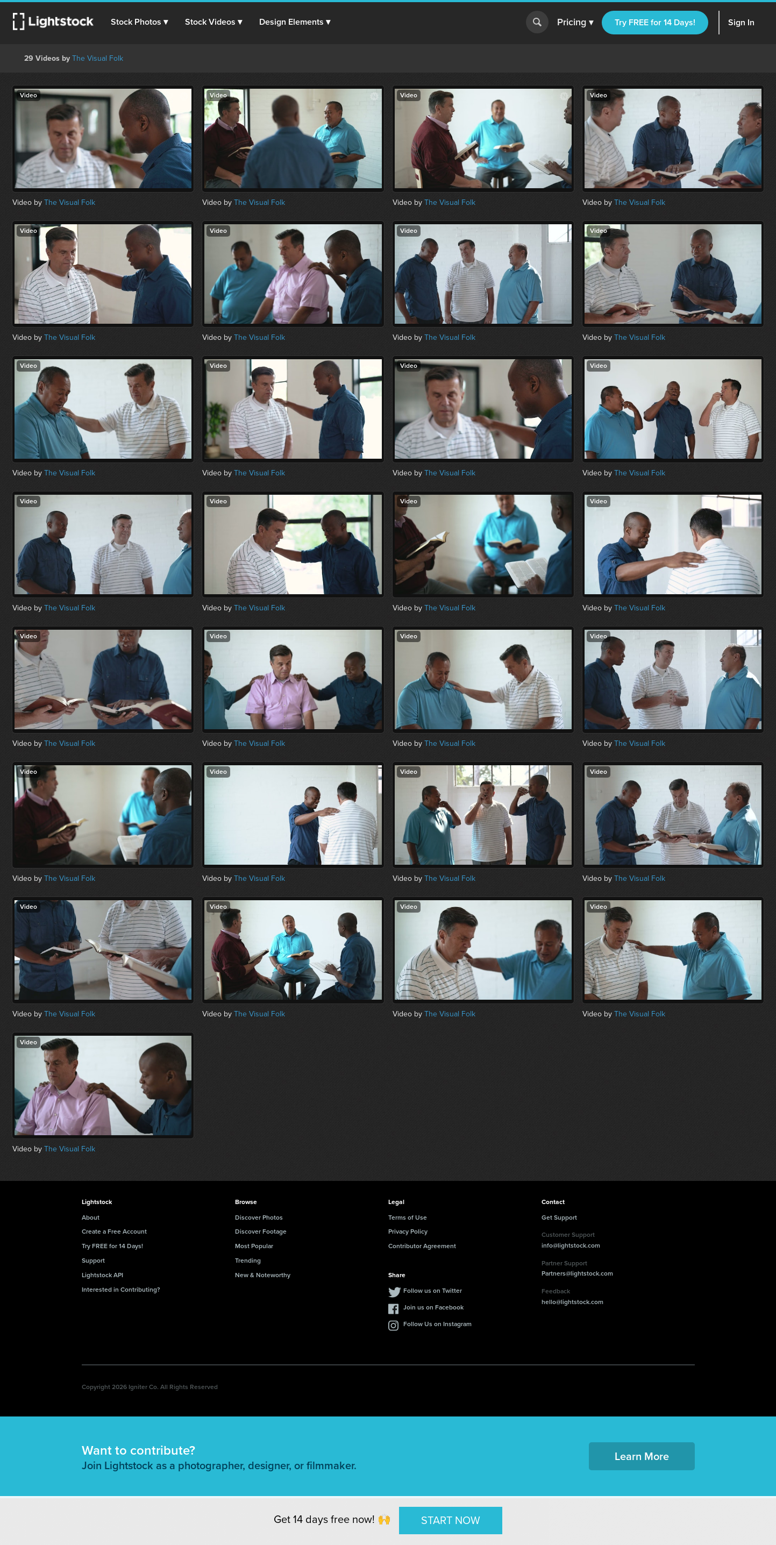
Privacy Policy (408, 1231)
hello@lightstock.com (572, 1302)
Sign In (741, 22)
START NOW (450, 1520)
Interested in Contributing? (121, 1289)
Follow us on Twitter (432, 1290)
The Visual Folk (97, 58)
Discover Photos (259, 1217)
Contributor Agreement (422, 1246)
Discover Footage (261, 1231)
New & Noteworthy (262, 1275)
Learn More (642, 1456)
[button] (139, 22)
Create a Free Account (114, 1231)
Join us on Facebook (433, 1307)
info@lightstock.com (571, 1245)
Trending (248, 1260)
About (90, 1217)
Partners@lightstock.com (577, 1273)
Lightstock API (102, 1275)
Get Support (559, 1217)
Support (93, 1260)
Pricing (575, 22)
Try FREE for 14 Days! (655, 22)
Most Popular (254, 1246)
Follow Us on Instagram (437, 1324)
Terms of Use (407, 1217)
